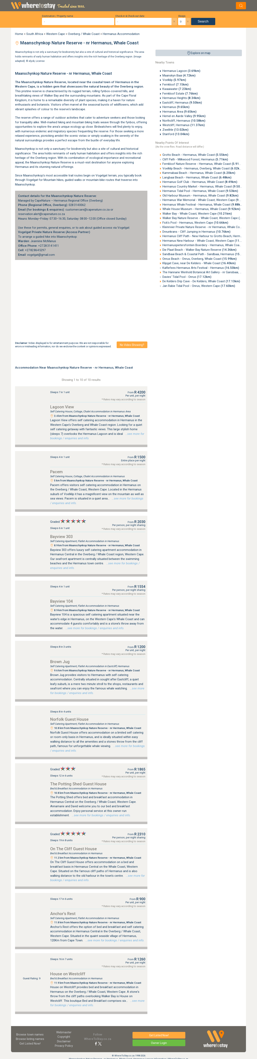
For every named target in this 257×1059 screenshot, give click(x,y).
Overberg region (131, 86)
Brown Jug (60, 661)
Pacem (56, 471)
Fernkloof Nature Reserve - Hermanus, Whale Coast (203, 164)
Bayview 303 (61, 536)
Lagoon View (62, 407)
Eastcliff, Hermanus (182, 102)
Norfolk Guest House (69, 719)
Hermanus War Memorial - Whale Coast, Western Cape (205, 200)
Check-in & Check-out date (129, 16)
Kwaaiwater (176, 89)
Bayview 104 (61, 601)
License (40, 61)
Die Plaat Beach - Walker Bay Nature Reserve (199, 250)
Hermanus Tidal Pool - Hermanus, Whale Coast (200, 191)
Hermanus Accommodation (121, 34)
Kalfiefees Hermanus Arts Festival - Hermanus (200, 268)
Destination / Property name (57, 16)
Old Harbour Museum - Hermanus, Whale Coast (200, 195)
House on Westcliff (67, 973)
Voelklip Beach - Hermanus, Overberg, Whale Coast (202, 168)
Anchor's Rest (62, 913)
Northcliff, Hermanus (183, 120)
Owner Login (159, 1043)
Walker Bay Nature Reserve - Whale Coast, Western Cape (207, 218)
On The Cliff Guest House (73, 848)
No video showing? (132, 345)
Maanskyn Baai (179, 75)
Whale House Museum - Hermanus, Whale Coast (201, 209)
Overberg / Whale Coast (84, 34)
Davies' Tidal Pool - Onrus (186, 277)
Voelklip (174, 80)
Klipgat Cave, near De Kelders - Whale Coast (199, 263)
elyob (32, 61)
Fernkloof (175, 84)
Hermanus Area (179, 111)
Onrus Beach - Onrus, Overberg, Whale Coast (199, 259)
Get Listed (30, 1043)
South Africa (34, 34)
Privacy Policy (64, 1046)
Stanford (175, 134)
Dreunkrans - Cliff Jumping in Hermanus (196, 231)
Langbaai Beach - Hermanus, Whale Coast (197, 177)
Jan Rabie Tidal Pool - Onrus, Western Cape (198, 286)
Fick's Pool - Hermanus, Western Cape (195, 222)
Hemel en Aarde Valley (184, 116)
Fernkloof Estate (180, 93)
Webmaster (63, 1032)
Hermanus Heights (181, 98)
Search (203, 21)
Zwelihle (175, 129)
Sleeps (182, 16)
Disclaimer (64, 1041)
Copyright (63, 1037)
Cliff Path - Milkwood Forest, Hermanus (195, 159)
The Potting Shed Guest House (78, 784)
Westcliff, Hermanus (183, 125)
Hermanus (176, 107)
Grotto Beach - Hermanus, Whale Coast (195, 155)
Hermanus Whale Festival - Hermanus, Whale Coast (203, 204)
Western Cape (55, 34)
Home (19, 34)
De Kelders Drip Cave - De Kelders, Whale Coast (201, 281)
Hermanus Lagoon (181, 71)
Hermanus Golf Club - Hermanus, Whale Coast (199, 182)
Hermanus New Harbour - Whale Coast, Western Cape (205, 241)
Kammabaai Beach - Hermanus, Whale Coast (198, 173)
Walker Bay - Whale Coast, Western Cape (197, 213)
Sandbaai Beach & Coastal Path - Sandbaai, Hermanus (205, 254)
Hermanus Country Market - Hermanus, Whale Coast (203, 186)
